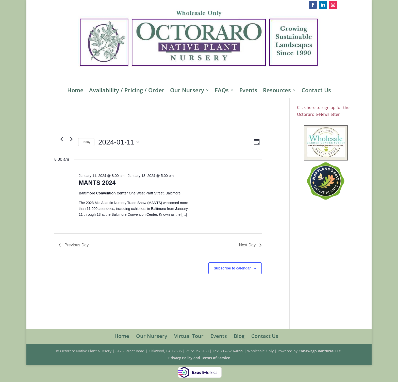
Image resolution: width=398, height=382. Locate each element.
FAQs (222, 91)
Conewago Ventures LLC (320, 351)
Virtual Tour (189, 336)
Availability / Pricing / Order (126, 91)
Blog (239, 336)
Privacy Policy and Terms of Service (199, 357)
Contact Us (316, 91)
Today (86, 142)
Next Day (250, 245)
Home (75, 91)
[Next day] (71, 139)
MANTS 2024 (97, 182)
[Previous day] (61, 139)
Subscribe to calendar (232, 268)
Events (248, 91)
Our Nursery (187, 91)
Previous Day (73, 245)
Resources (277, 91)
